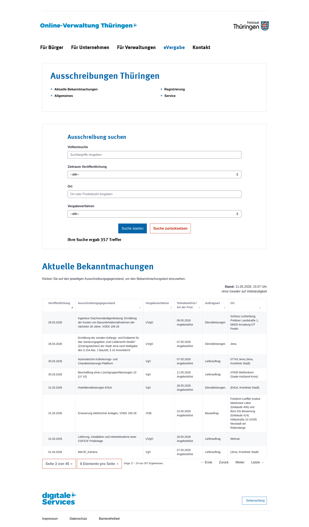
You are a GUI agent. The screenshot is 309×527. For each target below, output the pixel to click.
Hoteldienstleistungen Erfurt (95, 387)
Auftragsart (212, 303)
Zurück (224, 462)
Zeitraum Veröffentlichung (87, 166)
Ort (70, 186)
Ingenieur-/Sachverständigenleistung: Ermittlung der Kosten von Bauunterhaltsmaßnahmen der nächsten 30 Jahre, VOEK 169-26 (107, 322)
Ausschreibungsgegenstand (96, 303)
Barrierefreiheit (109, 518)
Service (170, 95)
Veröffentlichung (59, 303)
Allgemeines (63, 95)
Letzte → (257, 462)
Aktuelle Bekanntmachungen (76, 89)
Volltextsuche (78, 147)
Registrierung (174, 89)
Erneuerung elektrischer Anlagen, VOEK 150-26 (107, 413)
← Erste (206, 462)
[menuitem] (51, 48)
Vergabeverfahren (81, 206)
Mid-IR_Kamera (87, 452)
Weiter (240, 462)
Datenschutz (78, 518)
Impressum (50, 518)
